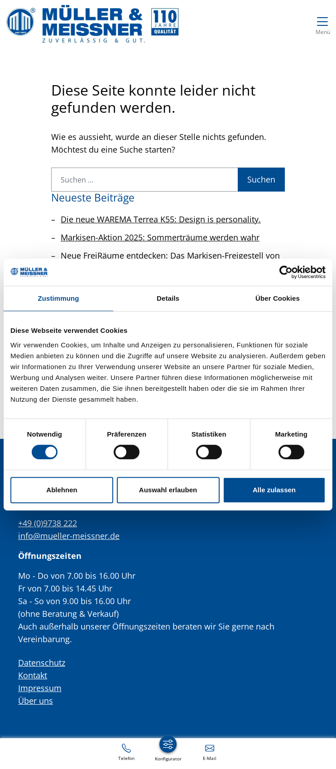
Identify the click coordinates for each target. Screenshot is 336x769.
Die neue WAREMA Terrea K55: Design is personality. (161, 219)
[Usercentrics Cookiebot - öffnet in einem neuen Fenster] (286, 272)
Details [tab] (168, 298)
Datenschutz (41, 662)
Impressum (40, 687)
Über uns (35, 700)
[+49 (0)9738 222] (126, 751)
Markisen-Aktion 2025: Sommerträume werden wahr (160, 237)
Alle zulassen (274, 490)
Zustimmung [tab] (58, 298)
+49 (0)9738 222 (47, 523)
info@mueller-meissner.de (69, 535)
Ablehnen (61, 490)
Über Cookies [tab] (277, 298)
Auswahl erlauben (168, 490)
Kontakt (32, 675)
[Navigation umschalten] (323, 23)
